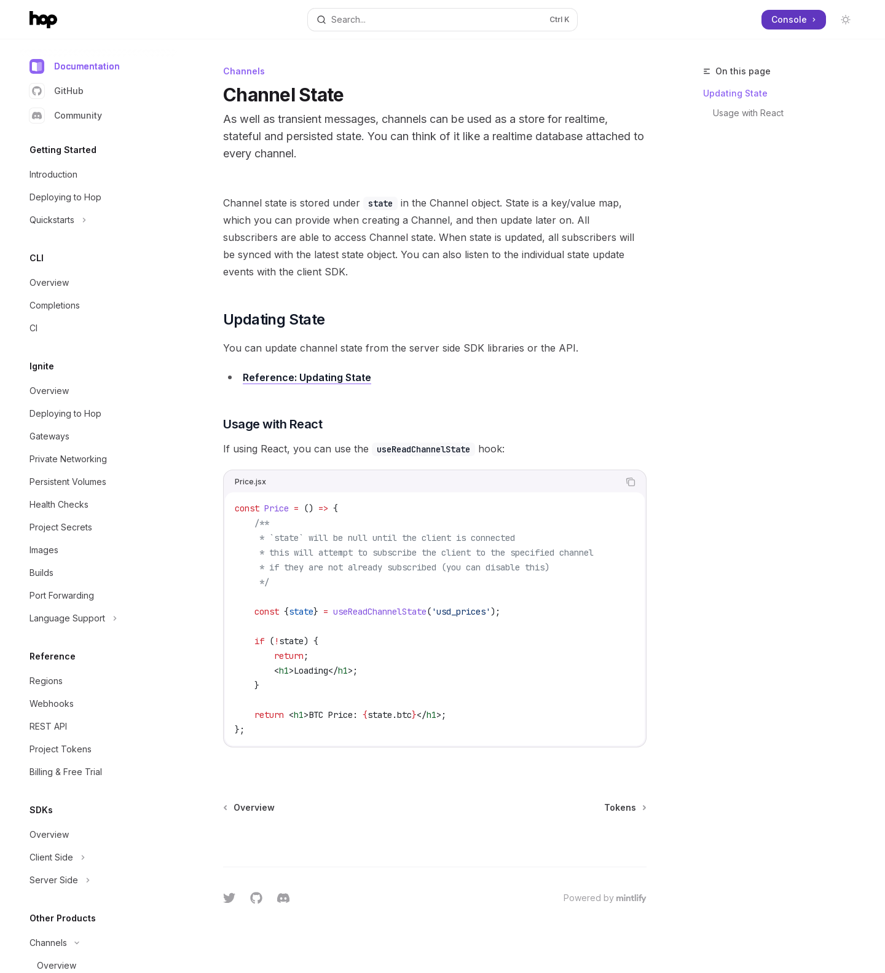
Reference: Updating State (307, 377)
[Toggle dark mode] (846, 20)
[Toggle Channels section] (98, 943)
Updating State (735, 93)
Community (66, 115)
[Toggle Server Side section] (98, 880)
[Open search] (442, 20)
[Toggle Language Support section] (98, 618)
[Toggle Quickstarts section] (98, 220)
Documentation (75, 66)
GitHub (57, 91)
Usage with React (748, 113)
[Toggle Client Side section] (98, 857)
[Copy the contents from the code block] (631, 482)
